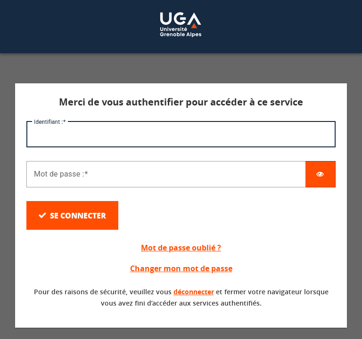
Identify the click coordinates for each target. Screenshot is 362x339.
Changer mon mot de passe (181, 268)
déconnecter (193, 291)
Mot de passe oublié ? (181, 247)
